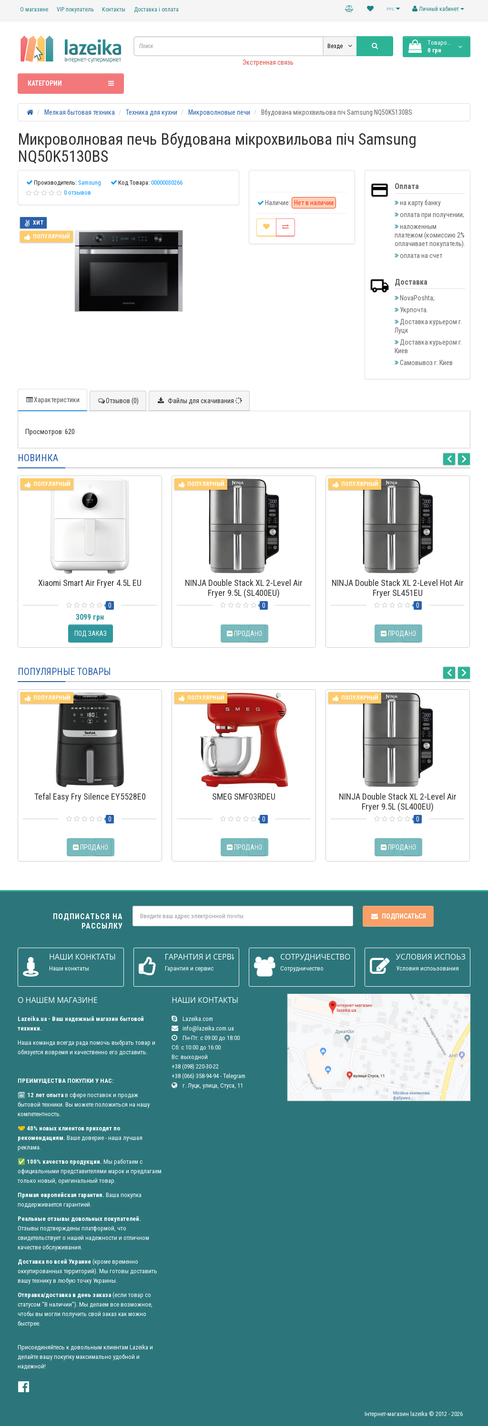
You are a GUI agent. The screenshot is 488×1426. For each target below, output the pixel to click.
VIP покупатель (75, 9)
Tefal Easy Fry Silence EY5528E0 (90, 797)
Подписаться (398, 916)
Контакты (113, 9)
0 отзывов (77, 192)
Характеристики (52, 400)
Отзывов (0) (118, 401)
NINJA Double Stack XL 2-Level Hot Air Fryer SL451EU (398, 588)
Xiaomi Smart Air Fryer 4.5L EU (90, 583)
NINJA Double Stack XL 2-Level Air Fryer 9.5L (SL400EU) (244, 588)
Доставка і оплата (156, 9)
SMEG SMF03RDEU (243, 797)
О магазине (34, 9)
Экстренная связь (268, 62)
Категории (71, 83)
